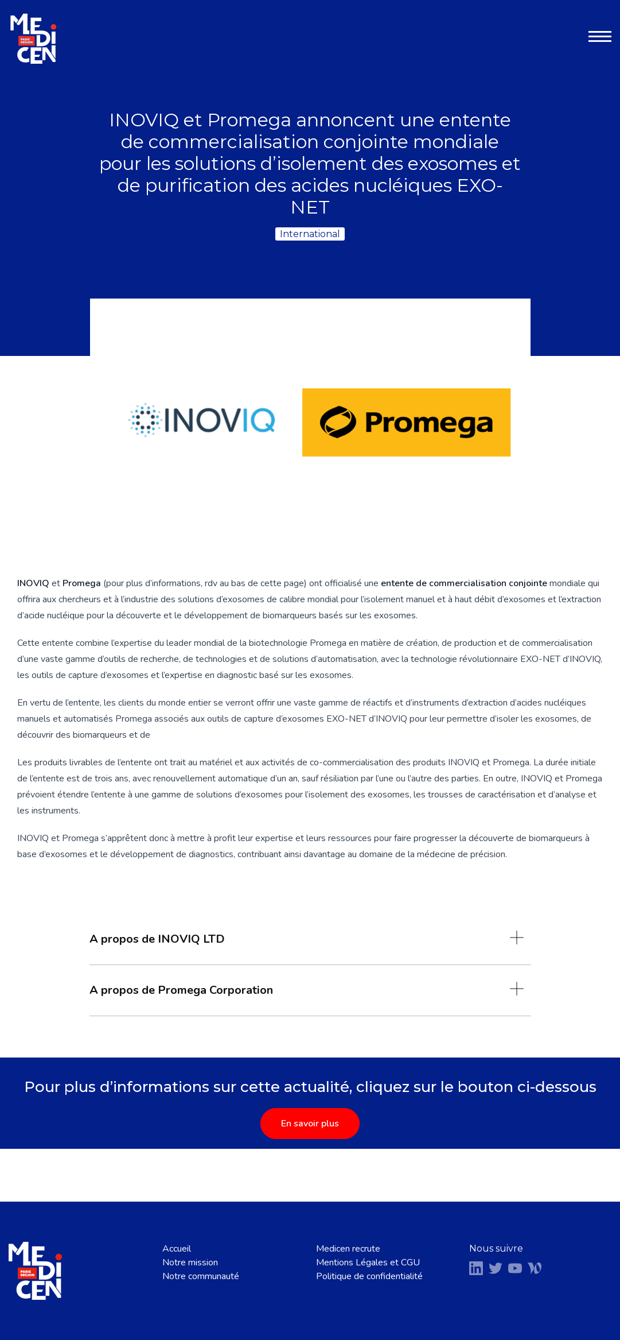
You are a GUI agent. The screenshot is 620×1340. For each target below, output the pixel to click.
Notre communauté (200, 1276)
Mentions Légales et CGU (368, 1262)
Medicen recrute (348, 1248)
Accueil (176, 1248)
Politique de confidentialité (369, 1276)
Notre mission (190, 1262)
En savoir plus (310, 1123)
